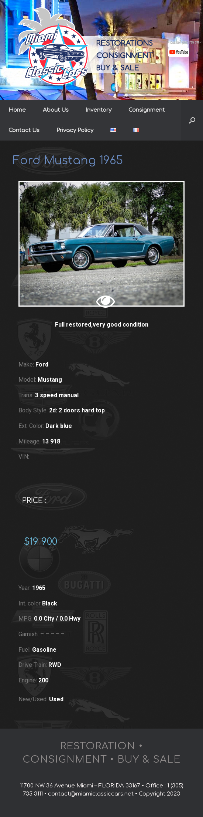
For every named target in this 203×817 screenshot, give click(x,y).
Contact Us (23, 130)
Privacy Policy (74, 130)
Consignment (146, 110)
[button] (192, 120)
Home (17, 110)
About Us (56, 110)
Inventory (98, 110)
